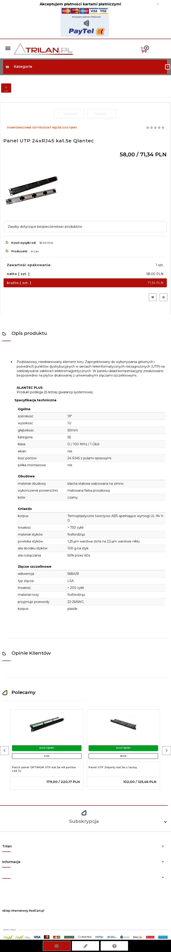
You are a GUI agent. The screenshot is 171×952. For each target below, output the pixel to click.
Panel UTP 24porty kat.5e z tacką (113, 767)
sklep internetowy (15, 910)
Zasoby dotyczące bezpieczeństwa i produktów (45, 227)
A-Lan (35, 251)
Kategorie (18, 66)
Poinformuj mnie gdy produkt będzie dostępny (42, 127)
